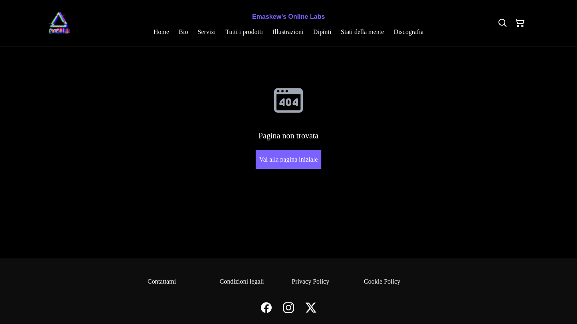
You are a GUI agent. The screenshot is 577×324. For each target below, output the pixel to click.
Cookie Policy (382, 281)
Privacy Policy (310, 281)
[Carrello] (520, 23)
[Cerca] (502, 23)
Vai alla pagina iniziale (288, 159)
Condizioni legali (242, 281)
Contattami (161, 281)
